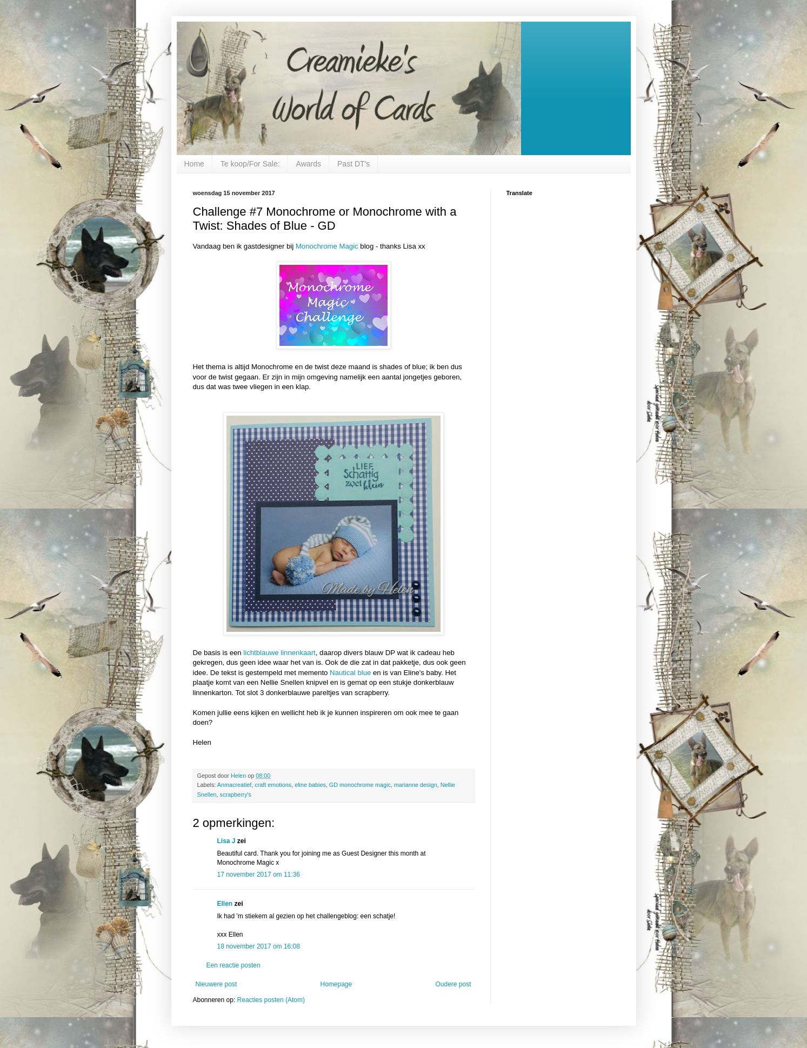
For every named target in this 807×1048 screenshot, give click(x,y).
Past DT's (353, 163)
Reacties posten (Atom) (271, 1000)
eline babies (310, 785)
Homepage (336, 984)
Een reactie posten (233, 965)
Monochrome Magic (327, 246)
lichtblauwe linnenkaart (279, 653)
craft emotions (273, 785)
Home (194, 163)
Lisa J (226, 841)
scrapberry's (235, 794)
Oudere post (453, 984)
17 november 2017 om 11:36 (258, 874)
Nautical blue (350, 673)
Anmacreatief (234, 785)
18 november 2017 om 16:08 (258, 946)
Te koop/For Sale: (250, 163)
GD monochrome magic (360, 785)
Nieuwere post (216, 984)
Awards (308, 163)
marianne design (415, 785)
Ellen (225, 903)
